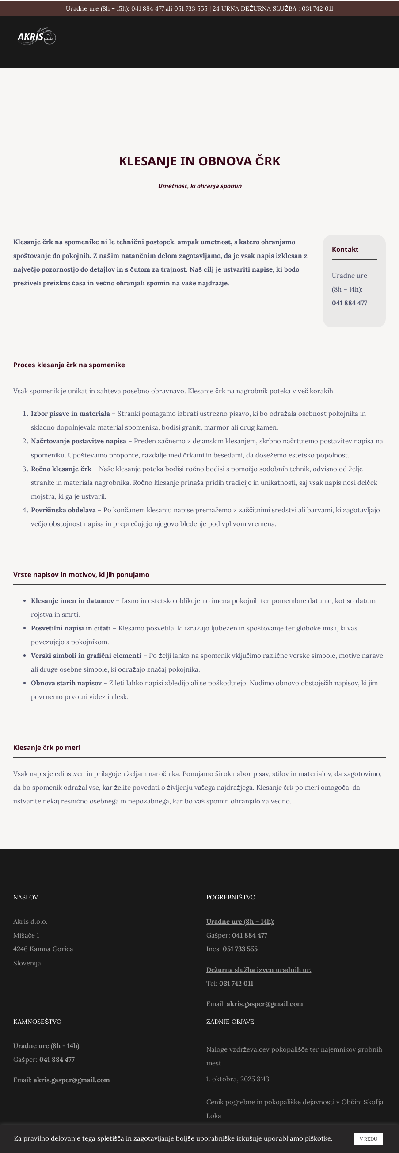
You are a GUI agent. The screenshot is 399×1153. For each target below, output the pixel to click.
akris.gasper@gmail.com (265, 1003)
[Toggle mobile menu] (384, 54)
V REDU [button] (368, 1139)
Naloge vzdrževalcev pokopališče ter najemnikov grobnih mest (294, 1056)
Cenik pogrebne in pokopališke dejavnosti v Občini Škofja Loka (295, 1109)
